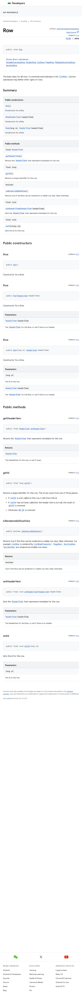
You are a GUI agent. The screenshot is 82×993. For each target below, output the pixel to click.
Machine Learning (36, 974)
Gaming (32, 970)
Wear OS (59, 974)
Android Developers (10, 21)
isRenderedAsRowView (16, 191)
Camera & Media (36, 982)
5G (30, 990)
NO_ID (21, 510)
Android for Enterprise (12, 974)
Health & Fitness (35, 978)
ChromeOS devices (63, 978)
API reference (10, 12)
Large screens (61, 970)
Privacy (32, 986)
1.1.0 (77, 35)
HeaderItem (15, 117)
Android (6, 970)
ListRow (40, 62)
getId (8, 173)
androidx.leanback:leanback (68, 29)
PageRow (49, 62)
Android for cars (62, 982)
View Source (71, 32)
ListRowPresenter (42, 544)
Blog (5, 990)
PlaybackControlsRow (65, 62)
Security (6, 978)
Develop (24, 21)
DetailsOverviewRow (15, 62)
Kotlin (68, 38)
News (5, 986)
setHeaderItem (13, 208)
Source (6, 982)
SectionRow (11, 65)
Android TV (60, 986)
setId (8, 226)
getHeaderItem (13, 156)
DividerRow (31, 62)
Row (20, 49)
